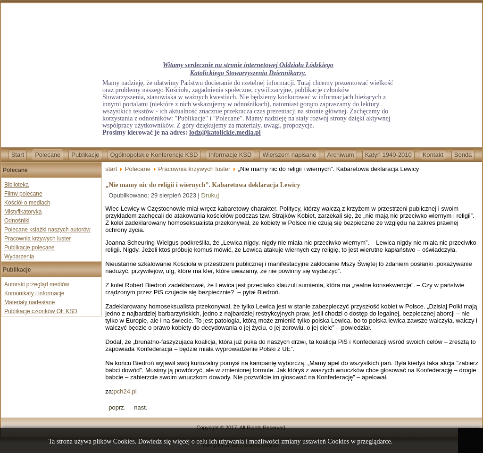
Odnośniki (16, 220)
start (111, 168)
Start (17, 154)
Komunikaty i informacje (34, 293)
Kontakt (433, 154)
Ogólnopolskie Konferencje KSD (154, 154)
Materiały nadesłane (29, 302)
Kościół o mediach (27, 202)
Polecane (47, 154)
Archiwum (340, 154)
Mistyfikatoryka (23, 211)
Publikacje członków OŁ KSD (40, 311)
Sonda (463, 154)
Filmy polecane (23, 193)
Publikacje (85, 154)
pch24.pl (125, 391)
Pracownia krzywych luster (37, 238)
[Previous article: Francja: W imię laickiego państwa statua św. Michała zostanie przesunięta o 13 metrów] (117, 407)
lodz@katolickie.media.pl (224, 132)
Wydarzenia (19, 256)
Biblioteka (16, 184)
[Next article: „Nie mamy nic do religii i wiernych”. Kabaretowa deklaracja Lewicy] (140, 407)
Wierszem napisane (289, 154)
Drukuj (210, 195)
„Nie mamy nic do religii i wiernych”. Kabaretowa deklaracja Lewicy (202, 184)
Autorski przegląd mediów (36, 284)
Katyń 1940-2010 (388, 154)
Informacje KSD (229, 154)
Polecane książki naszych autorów (47, 229)
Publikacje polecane (29, 247)
